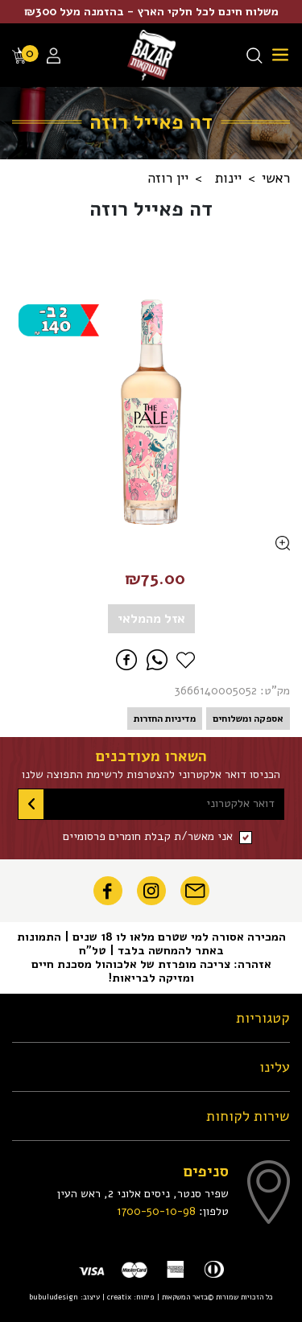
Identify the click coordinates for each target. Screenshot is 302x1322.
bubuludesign (53, 1296)
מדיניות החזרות (165, 718)
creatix (119, 1296)
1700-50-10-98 (156, 1211)
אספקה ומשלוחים (248, 718)
